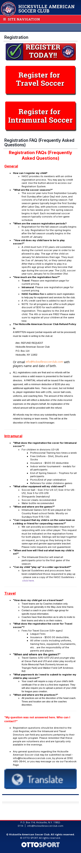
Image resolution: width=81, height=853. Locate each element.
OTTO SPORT (30, 837)
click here (28, 580)
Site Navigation (21, 19)
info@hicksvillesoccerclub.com (44, 362)
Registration (16, 37)
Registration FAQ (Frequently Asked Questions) (39, 142)
